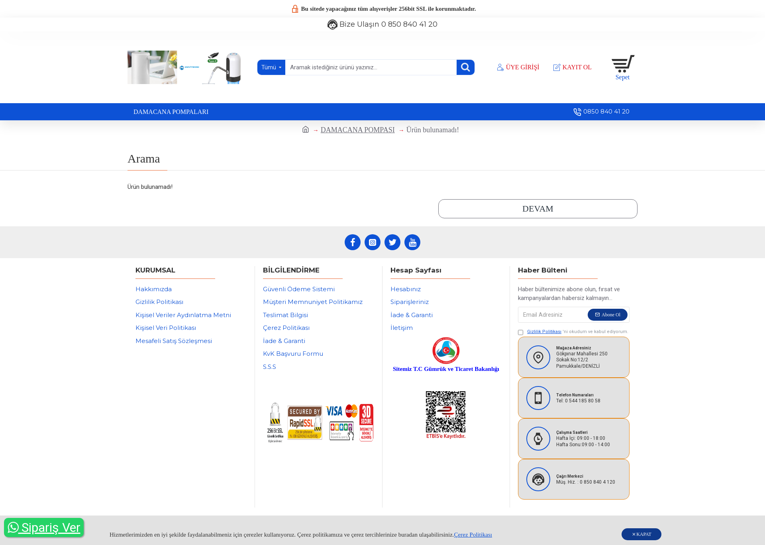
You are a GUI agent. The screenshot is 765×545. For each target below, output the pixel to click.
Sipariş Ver (44, 527)
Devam (537, 209)
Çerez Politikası (473, 534)
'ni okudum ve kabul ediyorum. (573, 332)
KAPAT (643, 534)
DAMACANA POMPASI (358, 130)
